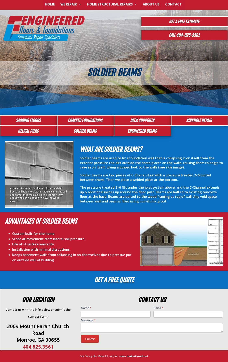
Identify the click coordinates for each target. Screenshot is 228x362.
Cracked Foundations (85, 120)
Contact (173, 4)
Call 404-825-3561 (184, 35)
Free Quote (121, 280)
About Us (151, 4)
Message (88, 320)
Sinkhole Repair (199, 120)
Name (86, 308)
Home (50, 4)
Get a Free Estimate (184, 21)
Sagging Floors (28, 120)
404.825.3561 (38, 346)
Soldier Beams (85, 131)
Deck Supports (142, 120)
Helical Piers (28, 131)
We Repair (70, 4)
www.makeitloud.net (133, 356)
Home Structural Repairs (112, 4)
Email (158, 308)
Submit (90, 339)
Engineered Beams (141, 131)
